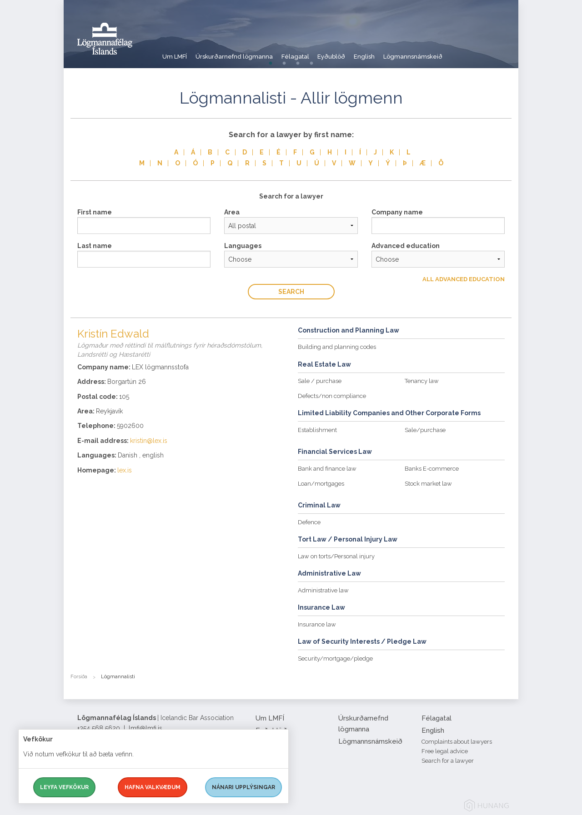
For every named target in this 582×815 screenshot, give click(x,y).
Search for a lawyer (447, 760)
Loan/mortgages (321, 483)
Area (232, 212)
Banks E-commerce (432, 468)
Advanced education (405, 245)
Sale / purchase (319, 381)
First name (94, 212)
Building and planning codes (337, 346)
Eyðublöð (357, 52)
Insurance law (317, 624)
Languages (242, 245)
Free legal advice (444, 751)
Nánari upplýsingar (243, 787)
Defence (309, 522)
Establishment (317, 430)
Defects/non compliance (332, 396)
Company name (397, 212)
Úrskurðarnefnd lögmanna (243, 52)
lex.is (124, 470)
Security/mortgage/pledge (335, 658)
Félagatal (312, 52)
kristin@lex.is (148, 440)
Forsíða (78, 677)
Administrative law (323, 590)
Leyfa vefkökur (64, 787)
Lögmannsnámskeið (453, 52)
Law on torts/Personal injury (336, 556)
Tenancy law (422, 381)
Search (291, 291)
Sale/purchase (425, 430)
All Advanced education (463, 279)
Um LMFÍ (175, 52)
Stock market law (428, 483)
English (397, 52)
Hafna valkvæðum (153, 787)
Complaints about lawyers (456, 741)
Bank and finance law (327, 468)
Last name (94, 245)
